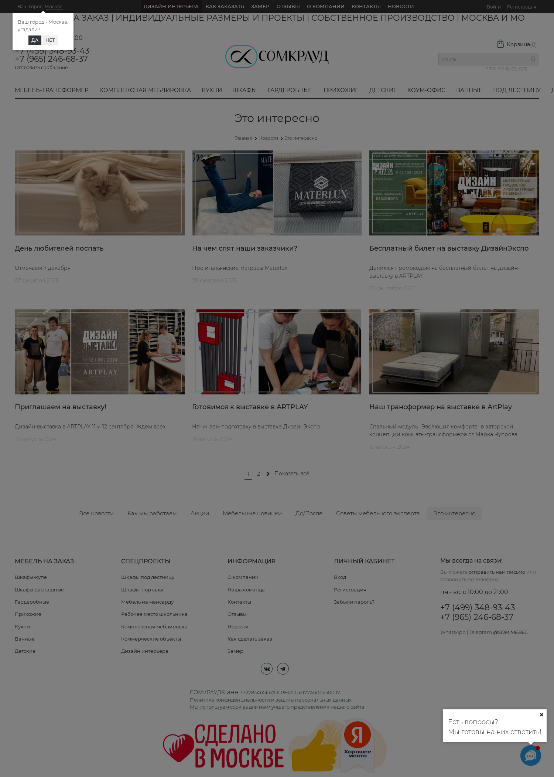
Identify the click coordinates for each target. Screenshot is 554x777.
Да (34, 40)
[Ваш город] (541, 714)
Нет (50, 40)
